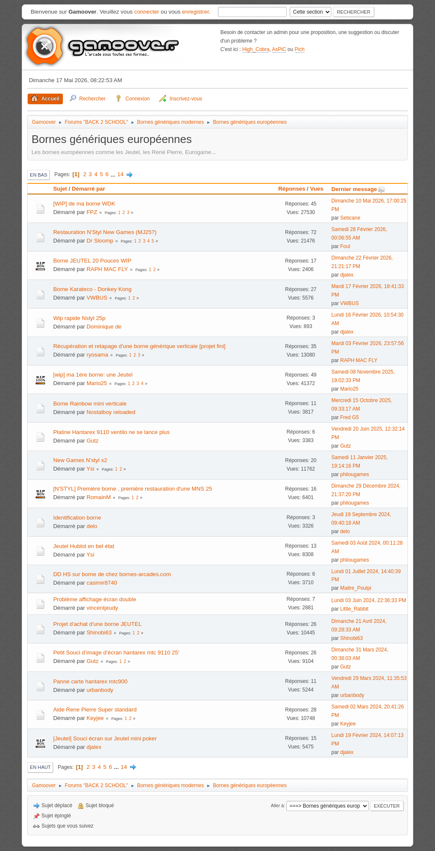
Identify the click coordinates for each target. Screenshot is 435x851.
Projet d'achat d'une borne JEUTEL (97, 624)
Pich (300, 49)
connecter (146, 12)
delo (92, 526)
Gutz (93, 440)
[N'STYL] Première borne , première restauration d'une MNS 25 (132, 488)
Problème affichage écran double (94, 599)
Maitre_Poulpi (355, 588)
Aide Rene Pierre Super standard (94, 709)
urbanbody (100, 690)
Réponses (291, 189)
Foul (345, 246)
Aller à (277, 805)
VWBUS (97, 297)
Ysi (90, 468)
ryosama (97, 354)
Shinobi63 (99, 632)
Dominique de (104, 326)
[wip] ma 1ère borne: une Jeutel (93, 374)
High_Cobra (255, 49)
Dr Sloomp (100, 240)
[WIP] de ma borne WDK (84, 203)
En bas (38, 174)
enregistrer (195, 12)
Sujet (60, 189)
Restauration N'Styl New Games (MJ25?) (104, 232)
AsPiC (279, 49)
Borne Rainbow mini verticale (90, 403)
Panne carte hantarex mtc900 (90, 681)
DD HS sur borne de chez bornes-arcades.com (112, 574)
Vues (316, 189)
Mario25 (97, 383)
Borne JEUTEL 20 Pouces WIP (92, 260)
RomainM (99, 497)
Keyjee (95, 718)
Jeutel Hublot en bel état (83, 546)
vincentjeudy (102, 608)
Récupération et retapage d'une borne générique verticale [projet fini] (139, 346)
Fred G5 (349, 417)
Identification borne (77, 517)
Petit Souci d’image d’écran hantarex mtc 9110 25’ (116, 652)
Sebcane (350, 218)
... (113, 174)
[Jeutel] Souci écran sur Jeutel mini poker (105, 738)
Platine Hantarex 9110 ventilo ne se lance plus (111, 432)
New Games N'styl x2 (80, 460)
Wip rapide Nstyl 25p (79, 318)
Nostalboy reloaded (111, 412)
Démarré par (88, 189)
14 (120, 174)
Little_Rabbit (354, 609)
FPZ (92, 212)
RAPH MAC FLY (107, 269)
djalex (346, 275)
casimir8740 (102, 583)
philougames (354, 474)
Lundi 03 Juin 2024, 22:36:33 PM (368, 600)
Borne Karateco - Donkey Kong (92, 289)
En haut (40, 767)
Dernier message (357, 189)
